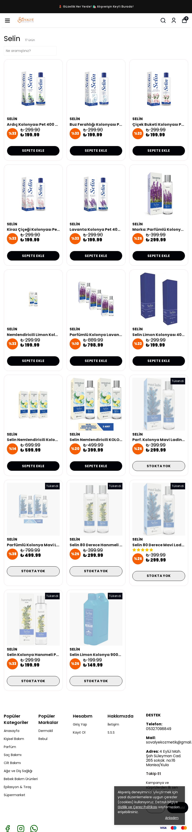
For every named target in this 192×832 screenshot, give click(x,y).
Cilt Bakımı (12, 763)
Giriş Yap (80, 724)
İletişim (113, 724)
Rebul (42, 738)
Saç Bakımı (12, 754)
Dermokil (45, 730)
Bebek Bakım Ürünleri (21, 779)
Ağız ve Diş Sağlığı (18, 771)
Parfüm (10, 746)
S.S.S (111, 732)
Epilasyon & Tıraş (17, 787)
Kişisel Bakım (14, 738)
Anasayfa (11, 730)
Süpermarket (14, 795)
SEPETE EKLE (33, 150)
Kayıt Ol (79, 732)
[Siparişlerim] (174, 20)
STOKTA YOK (159, 466)
